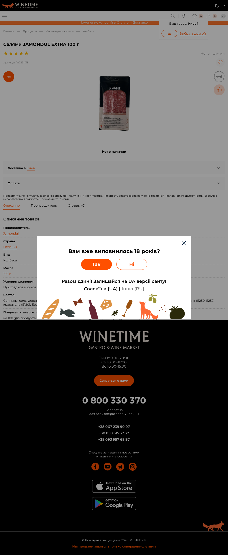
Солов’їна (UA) (101, 288)
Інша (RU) (133, 288)
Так (96, 264)
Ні (131, 264)
